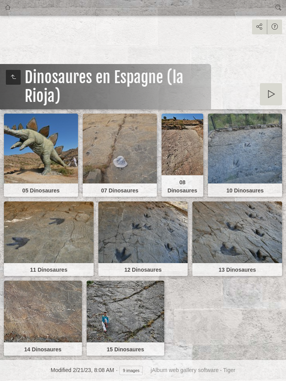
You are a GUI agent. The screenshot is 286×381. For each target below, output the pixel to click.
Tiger (229, 370)
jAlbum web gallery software (184, 370)
